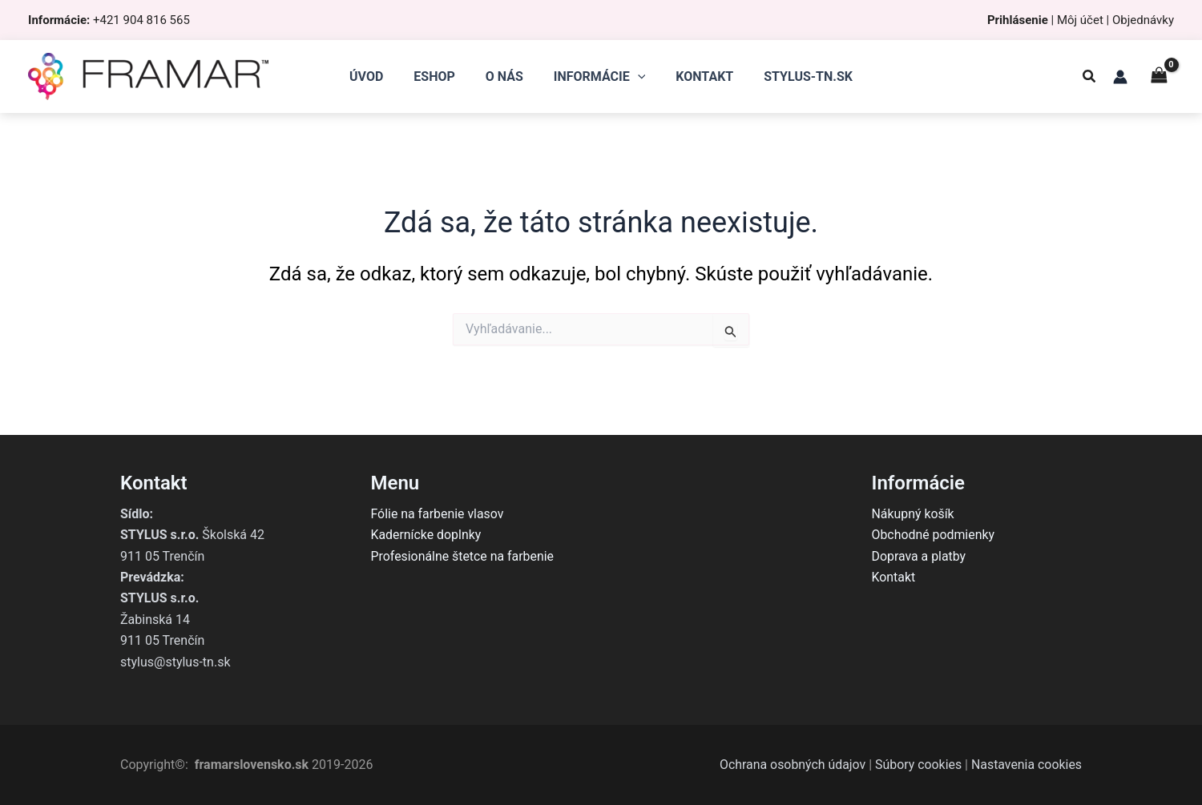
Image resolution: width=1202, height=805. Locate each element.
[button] (1090, 78)
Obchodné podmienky (934, 534)
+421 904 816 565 (141, 20)
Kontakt (894, 577)
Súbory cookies (917, 764)
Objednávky (1143, 20)
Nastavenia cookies (1026, 764)
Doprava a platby (919, 556)
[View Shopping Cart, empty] (1159, 76)
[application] (635, 77)
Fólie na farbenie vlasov (438, 513)
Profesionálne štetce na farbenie (463, 556)
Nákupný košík (913, 513)
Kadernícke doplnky (426, 534)
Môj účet (1080, 20)
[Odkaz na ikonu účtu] (1120, 77)
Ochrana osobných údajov (791, 764)
